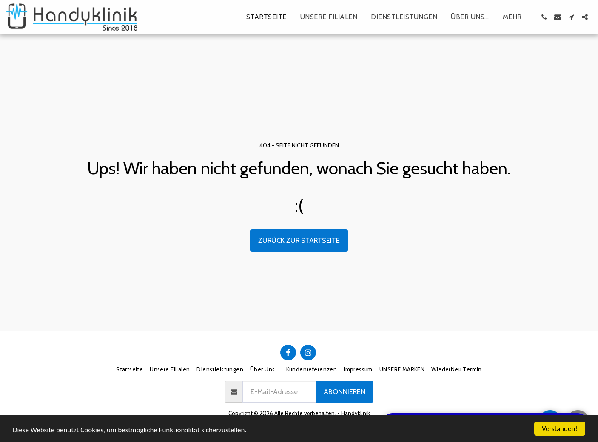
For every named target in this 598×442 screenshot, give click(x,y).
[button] (544, 17)
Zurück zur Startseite (299, 240)
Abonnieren (344, 391)
